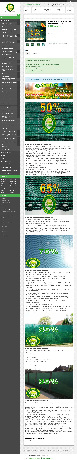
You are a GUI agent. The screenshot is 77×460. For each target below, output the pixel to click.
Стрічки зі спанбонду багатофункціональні (7, 47)
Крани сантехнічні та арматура (7, 116)
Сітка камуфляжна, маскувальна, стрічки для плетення (8, 42)
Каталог (27, 10)
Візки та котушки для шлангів (9, 82)
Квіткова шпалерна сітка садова (8, 58)
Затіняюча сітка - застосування (9, 170)
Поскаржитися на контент (34, 458)
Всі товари (36, 10)
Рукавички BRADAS (6, 88)
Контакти (69, 10)
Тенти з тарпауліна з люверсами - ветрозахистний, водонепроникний (9, 53)
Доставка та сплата (6, 152)
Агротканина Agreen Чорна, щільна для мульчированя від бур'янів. (9, 31)
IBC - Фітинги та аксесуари (8, 131)
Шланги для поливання (8, 66)
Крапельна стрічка (6, 149)
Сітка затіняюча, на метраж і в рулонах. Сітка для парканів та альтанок (9, 36)
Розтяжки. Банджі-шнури (8, 125)
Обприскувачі (5, 95)
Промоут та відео (47, 10)
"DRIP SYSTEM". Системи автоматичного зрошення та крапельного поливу (9, 78)
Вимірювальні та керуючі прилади (8, 121)
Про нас (3, 155)
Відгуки (3, 158)
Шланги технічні (6, 73)
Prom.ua (46, 455)
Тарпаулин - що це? (6, 173)
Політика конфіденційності (46, 458)
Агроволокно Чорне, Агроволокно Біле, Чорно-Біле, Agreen (9, 25)
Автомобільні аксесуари (8, 110)
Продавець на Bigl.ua (38, 457)
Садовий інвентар (6, 98)
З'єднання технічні (6, 104)
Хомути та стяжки (6, 101)
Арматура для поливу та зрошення (8, 70)
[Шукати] (18, 15)
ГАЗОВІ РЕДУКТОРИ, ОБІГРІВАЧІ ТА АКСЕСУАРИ (9, 135)
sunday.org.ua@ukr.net (6, 222)
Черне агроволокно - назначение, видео (6, 162)
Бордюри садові (6, 91)
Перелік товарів (5, 20)
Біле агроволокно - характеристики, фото (6, 166)
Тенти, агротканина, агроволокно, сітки (7, 62)
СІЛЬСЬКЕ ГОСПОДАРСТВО (8, 138)
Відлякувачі (5, 128)
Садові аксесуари (6, 85)
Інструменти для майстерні (8, 141)
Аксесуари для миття (7, 107)
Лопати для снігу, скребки (8, 113)
